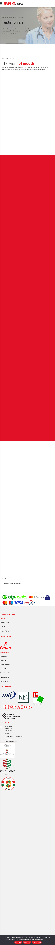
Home (4, 17)
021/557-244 (8, 728)
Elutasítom (27, 942)
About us (10, 17)
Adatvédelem (46, 939)
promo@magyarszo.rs (11, 741)
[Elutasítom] (53, 940)
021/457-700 (8, 731)
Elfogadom (18, 942)
